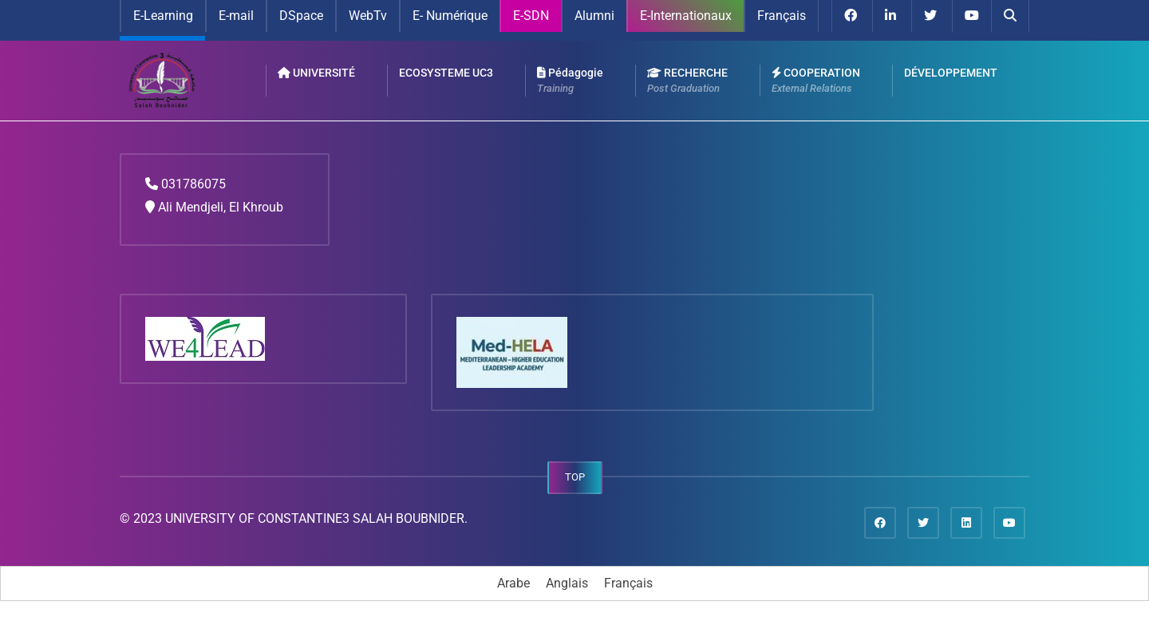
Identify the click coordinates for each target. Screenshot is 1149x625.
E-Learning (163, 15)
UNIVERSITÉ (316, 72)
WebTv (368, 15)
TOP (575, 477)
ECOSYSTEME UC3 (446, 72)
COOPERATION (816, 81)
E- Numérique (450, 15)
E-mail (236, 15)
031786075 (193, 184)
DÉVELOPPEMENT (950, 72)
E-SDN (531, 15)
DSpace (301, 15)
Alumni (594, 15)
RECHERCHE (687, 81)
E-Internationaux (686, 15)
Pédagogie (570, 81)
